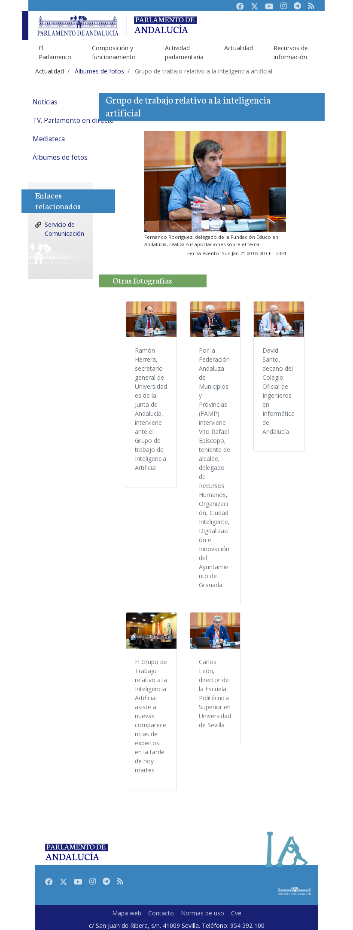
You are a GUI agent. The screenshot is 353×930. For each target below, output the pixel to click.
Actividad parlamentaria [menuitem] (184, 52)
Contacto (161, 913)
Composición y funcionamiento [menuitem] (114, 52)
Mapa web (126, 913)
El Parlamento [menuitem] (55, 52)
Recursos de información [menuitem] (291, 52)
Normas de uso (202, 913)
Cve (236, 913)
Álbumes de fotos (60, 157)
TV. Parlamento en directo (73, 120)
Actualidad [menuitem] (238, 48)
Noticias (45, 102)
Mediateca (49, 138)
